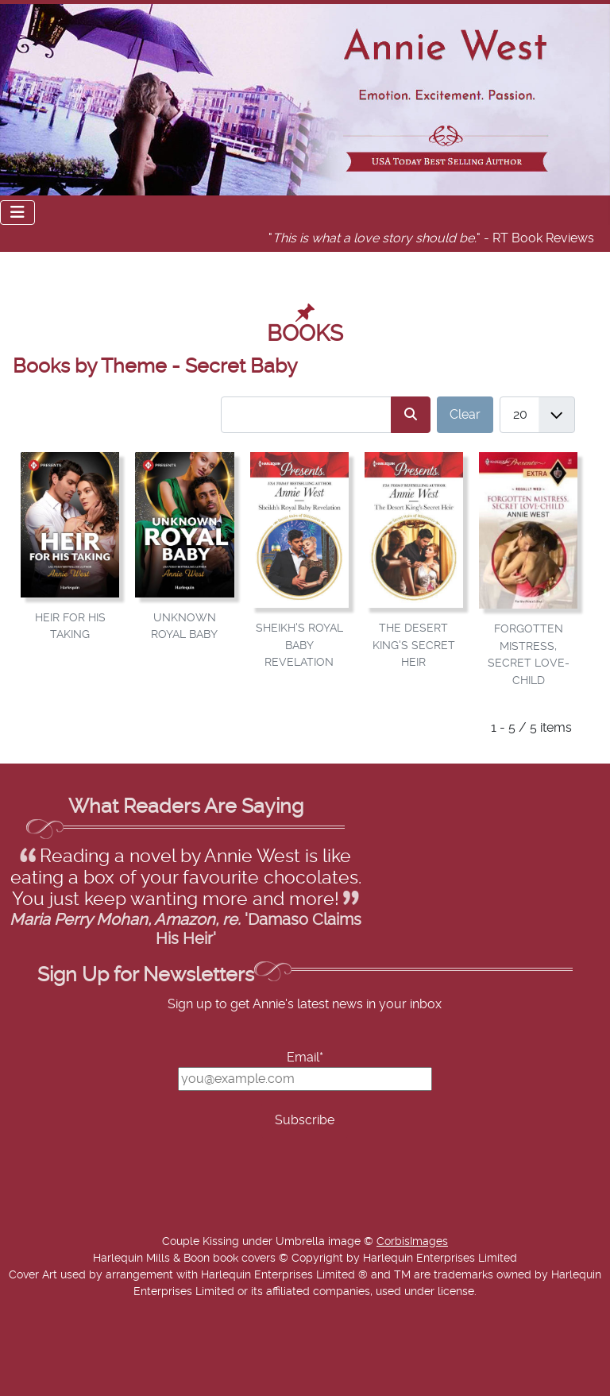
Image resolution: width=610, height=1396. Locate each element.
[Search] (410, 414)
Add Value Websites (129, 1387)
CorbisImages (412, 1241)
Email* (305, 1057)
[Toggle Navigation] (17, 212)
